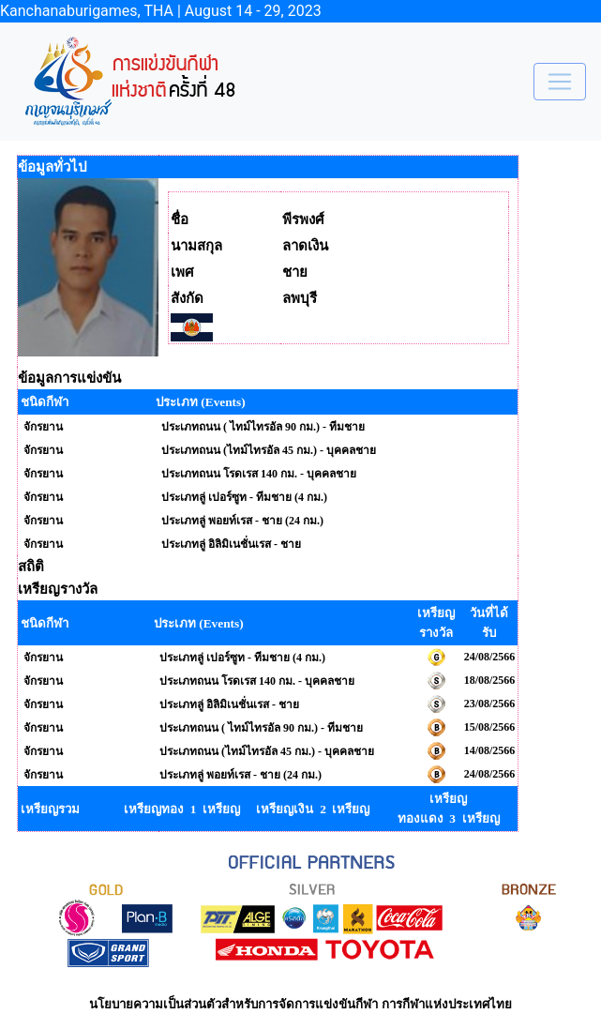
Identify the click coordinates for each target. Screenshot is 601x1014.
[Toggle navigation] (559, 81)
